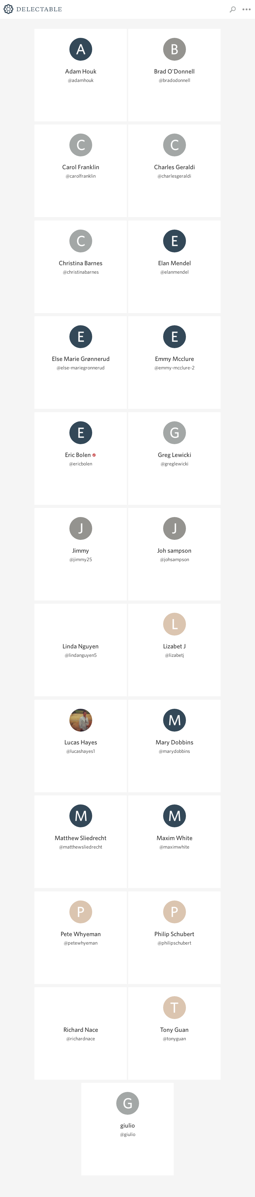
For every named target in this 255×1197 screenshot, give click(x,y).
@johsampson (174, 559)
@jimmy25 (80, 559)
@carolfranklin (81, 176)
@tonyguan (174, 1039)
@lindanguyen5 (81, 655)
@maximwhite (174, 847)
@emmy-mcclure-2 (174, 368)
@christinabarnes (81, 272)
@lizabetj (174, 655)
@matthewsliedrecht (80, 847)
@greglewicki (174, 464)
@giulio (127, 1134)
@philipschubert (174, 943)
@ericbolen (80, 464)
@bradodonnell (174, 80)
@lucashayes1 (80, 751)
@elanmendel (174, 272)
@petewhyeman (81, 943)
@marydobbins (174, 751)
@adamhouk (80, 80)
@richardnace (80, 1039)
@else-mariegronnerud (81, 368)
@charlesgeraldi (174, 176)
